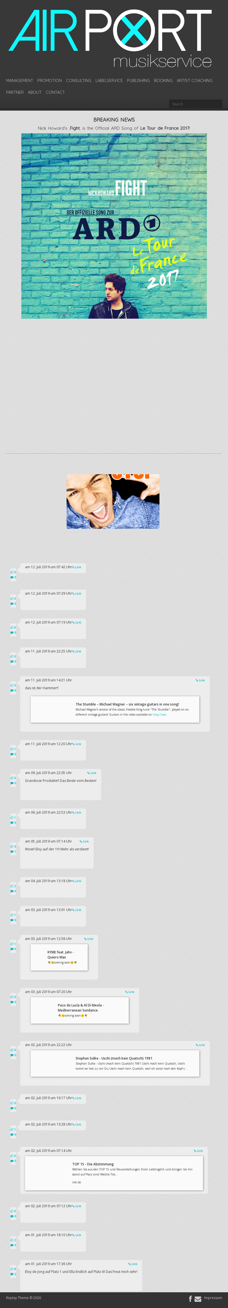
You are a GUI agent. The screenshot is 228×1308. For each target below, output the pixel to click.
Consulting (78, 80)
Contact (55, 92)
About (35, 92)
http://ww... (161, 714)
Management (19, 80)
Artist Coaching (195, 80)
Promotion (49, 80)
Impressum (213, 1297)
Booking (163, 80)
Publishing (138, 80)
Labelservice (109, 80)
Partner (15, 92)
